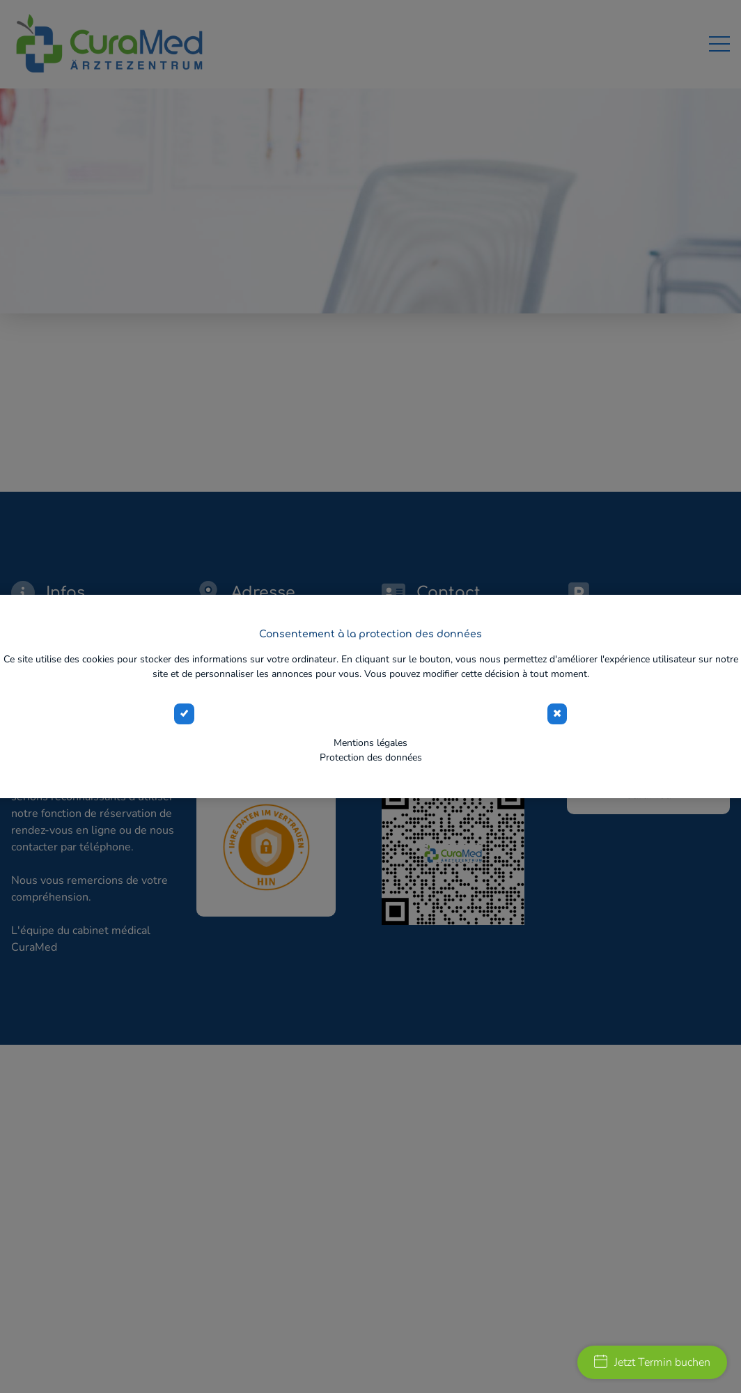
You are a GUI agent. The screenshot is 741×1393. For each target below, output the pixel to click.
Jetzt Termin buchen (652, 1362)
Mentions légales (370, 742)
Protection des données (371, 757)
